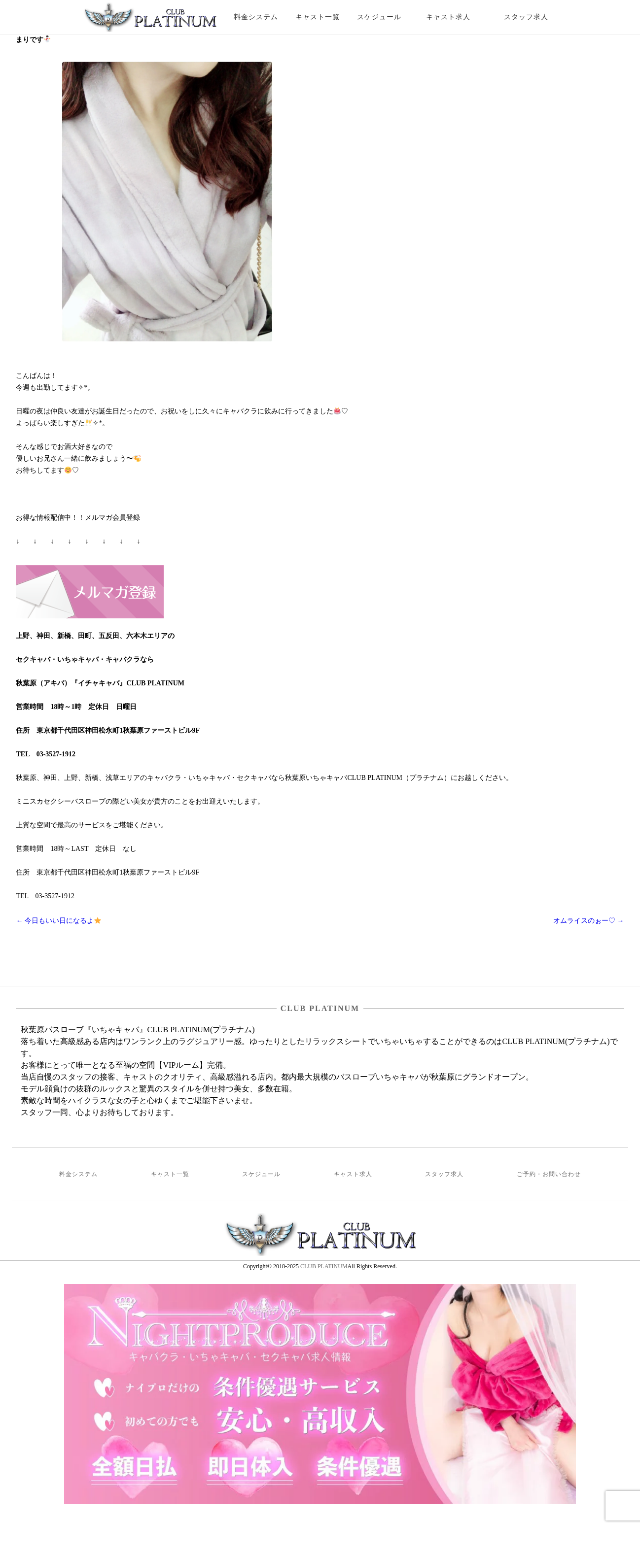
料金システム (256, 17)
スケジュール (379, 17)
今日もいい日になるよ (58, 920)
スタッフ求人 (535, 17)
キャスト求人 (455, 17)
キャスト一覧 (317, 17)
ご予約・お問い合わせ (549, 1174)
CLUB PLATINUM (324, 1266)
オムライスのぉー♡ (588, 920)
